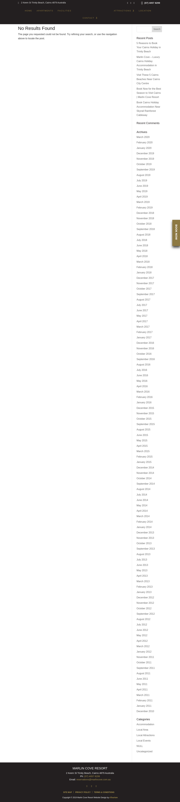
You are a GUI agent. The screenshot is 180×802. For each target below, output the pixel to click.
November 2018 (145, 218)
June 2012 (142, 630)
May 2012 (142, 635)
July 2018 (142, 240)
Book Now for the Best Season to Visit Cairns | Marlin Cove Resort (149, 92)
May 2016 (142, 381)
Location (145, 11)
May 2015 (142, 440)
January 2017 (144, 337)
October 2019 (144, 164)
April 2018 (142, 256)
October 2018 (144, 223)
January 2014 (144, 527)
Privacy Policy (83, 792)
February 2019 (145, 207)
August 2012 (143, 619)
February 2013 (145, 586)
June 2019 (142, 186)
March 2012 (143, 646)
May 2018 (142, 251)
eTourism (113, 797)
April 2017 (142, 321)
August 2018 (143, 234)
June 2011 (142, 678)
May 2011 (142, 684)
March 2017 (143, 326)
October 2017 (144, 288)
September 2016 (146, 359)
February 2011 (145, 700)
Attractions (122, 11)
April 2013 (142, 575)
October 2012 (144, 608)
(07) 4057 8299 (152, 3)
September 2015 (146, 424)
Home (28, 11)
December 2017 (145, 278)
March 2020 (143, 137)
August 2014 (143, 489)
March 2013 (143, 581)
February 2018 (145, 267)
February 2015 (145, 456)
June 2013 (142, 565)
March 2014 (143, 516)
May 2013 (142, 570)
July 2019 (142, 180)
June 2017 (142, 310)
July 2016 (142, 370)
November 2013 (145, 538)
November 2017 (145, 283)
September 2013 (146, 548)
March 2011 (143, 695)
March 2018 (143, 261)
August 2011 (143, 673)
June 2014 (142, 500)
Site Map (67, 792)
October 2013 (144, 543)
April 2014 (142, 511)
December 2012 (145, 597)
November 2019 (145, 158)
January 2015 (144, 462)
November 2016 (145, 348)
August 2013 (143, 554)
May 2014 (142, 505)
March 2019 (143, 202)
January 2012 (144, 651)
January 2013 (144, 592)
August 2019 (143, 175)
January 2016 (144, 402)
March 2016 (143, 391)
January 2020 (144, 148)
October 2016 (144, 354)
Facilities (64, 11)
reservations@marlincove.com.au (93, 779)
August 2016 (143, 364)
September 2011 (146, 668)
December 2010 (145, 711)
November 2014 (145, 473)
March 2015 (143, 451)
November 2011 (145, 657)
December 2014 (145, 467)
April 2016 (142, 386)
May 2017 (142, 315)
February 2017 (145, 332)
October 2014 (144, 478)
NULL (140, 746)
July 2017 (142, 305)
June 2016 (142, 375)
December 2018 (145, 213)
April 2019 (142, 196)
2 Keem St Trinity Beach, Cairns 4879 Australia (43, 2)
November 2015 (145, 413)
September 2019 (146, 169)
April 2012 (142, 641)
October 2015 (144, 418)
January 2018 (144, 272)
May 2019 (142, 191)
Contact (88, 18)
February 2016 (145, 397)
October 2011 (144, 662)
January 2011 (144, 706)
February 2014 (145, 521)
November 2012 (145, 603)
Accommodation (145, 724)
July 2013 (142, 559)
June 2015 (142, 435)
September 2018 (146, 229)
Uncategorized (144, 751)
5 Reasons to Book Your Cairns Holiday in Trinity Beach (149, 47)
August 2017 (143, 299)
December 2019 (145, 153)
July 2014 (142, 494)
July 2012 (142, 624)
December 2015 (145, 408)
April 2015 (142, 446)
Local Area (142, 729)
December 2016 (145, 343)
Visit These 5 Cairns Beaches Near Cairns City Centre (148, 79)
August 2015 (143, 429)
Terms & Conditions (104, 792)
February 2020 (145, 142)
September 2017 (146, 294)
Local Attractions (146, 735)
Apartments (45, 11)
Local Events (144, 740)
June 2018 (142, 245)
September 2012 (146, 614)
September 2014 (146, 483)
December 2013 (145, 532)
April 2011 (142, 689)
